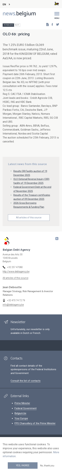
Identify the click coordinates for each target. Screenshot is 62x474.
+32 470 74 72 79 (16, 300)
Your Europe (21, 418)
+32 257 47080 (15, 267)
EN (4, 4)
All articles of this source (28, 217)
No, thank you (47, 465)
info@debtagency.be (13, 304)
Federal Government (26, 408)
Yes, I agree (22, 465)
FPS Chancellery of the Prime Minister (35, 423)
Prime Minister (22, 403)
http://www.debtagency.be (16, 271)
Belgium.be (20, 413)
